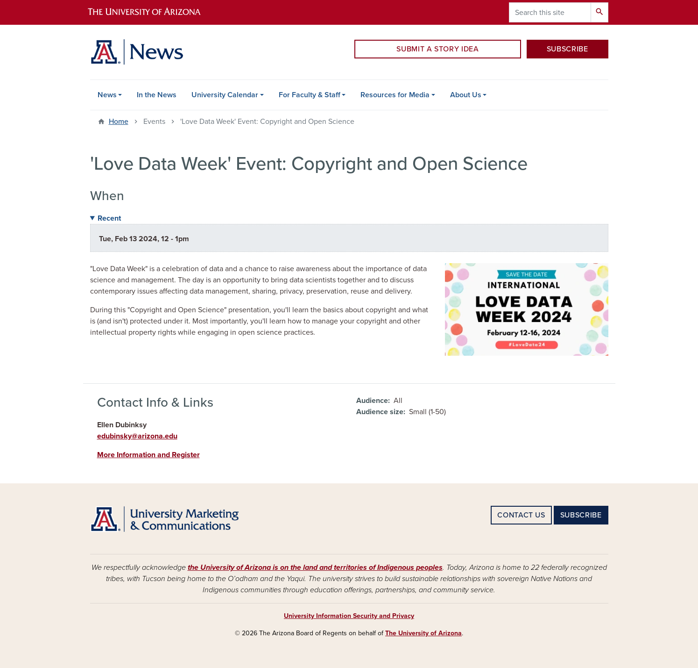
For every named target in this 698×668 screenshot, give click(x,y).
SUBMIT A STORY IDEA (437, 49)
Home (118, 121)
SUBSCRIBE (567, 49)
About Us (465, 95)
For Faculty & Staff (309, 95)
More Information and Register (148, 455)
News (107, 95)
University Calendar (224, 95)
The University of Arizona (423, 633)
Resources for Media (395, 95)
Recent (109, 218)
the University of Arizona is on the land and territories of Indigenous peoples (315, 567)
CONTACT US (521, 515)
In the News (156, 95)
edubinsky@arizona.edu (137, 436)
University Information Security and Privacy (349, 616)
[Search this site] (550, 12)
